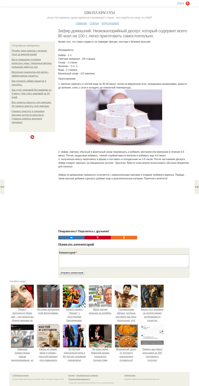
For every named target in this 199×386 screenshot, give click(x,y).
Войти (180, 3)
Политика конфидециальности (79, 379)
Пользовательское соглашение (87, 375)
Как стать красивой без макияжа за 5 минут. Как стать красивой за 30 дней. (31, 94)
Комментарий (68, 252)
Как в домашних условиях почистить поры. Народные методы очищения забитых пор (32, 63)
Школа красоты (99, 12)
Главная (81, 23)
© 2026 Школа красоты (20, 375)
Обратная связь (130, 375)
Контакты (71, 375)
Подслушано (110, 23)
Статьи (94, 23)
